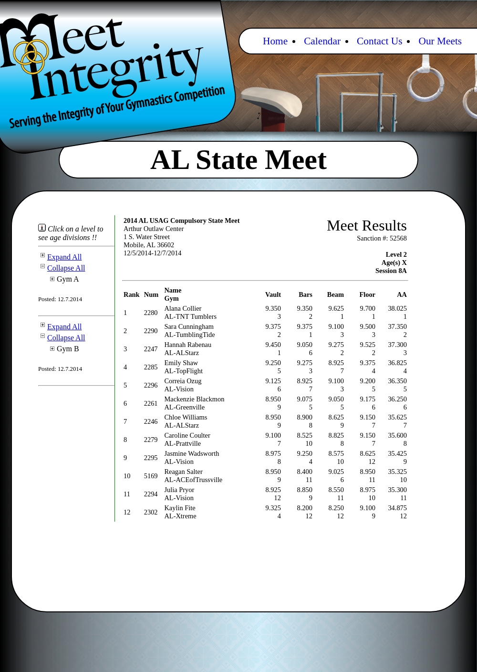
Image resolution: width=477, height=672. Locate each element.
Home (275, 41)
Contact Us (379, 41)
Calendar (322, 41)
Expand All (60, 257)
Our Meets (440, 41)
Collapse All (61, 268)
